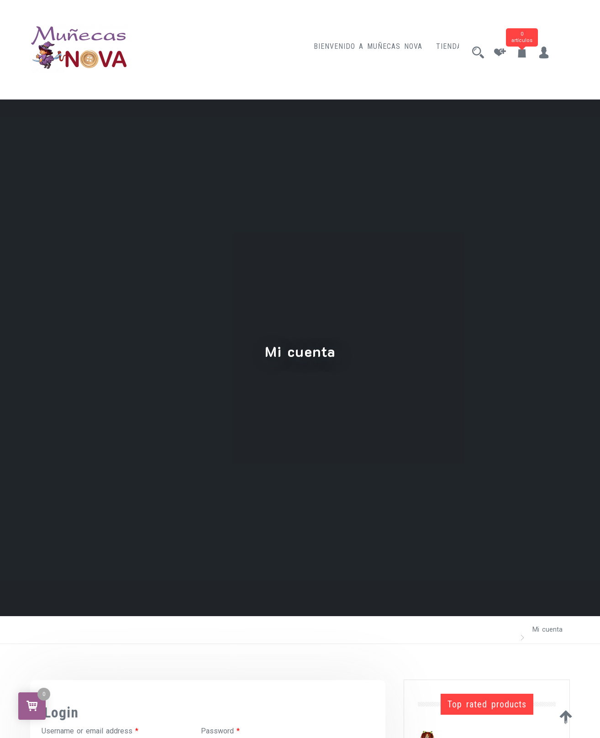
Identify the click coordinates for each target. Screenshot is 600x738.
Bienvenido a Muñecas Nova (359, 49)
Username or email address (90, 731)
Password (220, 731)
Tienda (440, 49)
